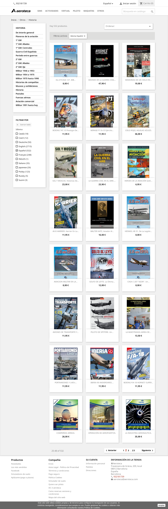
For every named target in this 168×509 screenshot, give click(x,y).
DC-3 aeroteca (55, 487)
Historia (20, 28)
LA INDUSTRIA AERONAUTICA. (138, 433)
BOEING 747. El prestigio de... (66, 130)
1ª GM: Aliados (23, 44)
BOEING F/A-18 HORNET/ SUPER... (138, 382)
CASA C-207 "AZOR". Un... (138, 281)
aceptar (161, 505)
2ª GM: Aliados (23, 63)
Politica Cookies (55, 477)
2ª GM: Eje (20, 67)
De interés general (25, 32)
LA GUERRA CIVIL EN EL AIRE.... (102, 180)
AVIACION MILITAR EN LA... (66, 281)
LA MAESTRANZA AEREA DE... (138, 332)
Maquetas (88, 10)
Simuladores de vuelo (20, 474)
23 (133, 450)
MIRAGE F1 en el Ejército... (102, 130)
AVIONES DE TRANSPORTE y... (66, 332)
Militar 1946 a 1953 (25, 70)
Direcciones (91, 470)
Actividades (51, 10)
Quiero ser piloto (56, 484)
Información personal (95, 463)
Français (25, 154)
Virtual (65, 10)
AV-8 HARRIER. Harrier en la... (66, 231)
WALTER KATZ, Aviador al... (102, 231)
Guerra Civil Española (26, 51)
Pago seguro (54, 474)
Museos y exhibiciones (27, 86)
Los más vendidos (19, 467)
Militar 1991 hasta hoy (27, 105)
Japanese (25, 167)
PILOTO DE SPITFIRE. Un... (102, 332)
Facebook (15, 470)
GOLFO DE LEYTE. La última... (102, 281)
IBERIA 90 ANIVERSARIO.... (102, 382)
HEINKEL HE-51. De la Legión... (138, 231)
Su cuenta (92, 459)
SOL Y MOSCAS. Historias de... (65, 180)
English (25, 146)
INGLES (23, 159)
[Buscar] (138, 11)
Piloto (76, 10)
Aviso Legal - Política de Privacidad (64, 467)
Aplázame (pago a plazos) (22, 477)
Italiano (24, 163)
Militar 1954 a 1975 (25, 74)
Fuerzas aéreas (23, 97)
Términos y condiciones (59, 470)
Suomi (23, 180)
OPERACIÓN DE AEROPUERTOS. (102, 433)
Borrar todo (23, 124)
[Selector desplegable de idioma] (108, 3)
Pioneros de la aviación (27, 36)
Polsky (24, 171)
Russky (23, 175)
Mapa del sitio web (57, 497)
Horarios (52, 501)
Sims (39, 10)
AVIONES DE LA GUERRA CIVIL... (102, 80)
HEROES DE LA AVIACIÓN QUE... (138, 180)
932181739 (21, 3)
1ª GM (19, 40)
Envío (51, 464)
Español (25, 150)
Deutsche (25, 142)
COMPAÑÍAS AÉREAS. (65, 433)
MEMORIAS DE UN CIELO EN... (138, 80)
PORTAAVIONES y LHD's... (66, 382)
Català (23, 133)
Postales (20, 93)
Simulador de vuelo (57, 481)
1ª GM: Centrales (24, 47)
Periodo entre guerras (26, 55)
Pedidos (89, 467)
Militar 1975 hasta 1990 (27, 78)
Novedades (16, 464)
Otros (100, 10)
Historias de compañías (27, 82)
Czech (23, 138)
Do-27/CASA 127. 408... (66, 80)
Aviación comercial (25, 101)
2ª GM (19, 59)
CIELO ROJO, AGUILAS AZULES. (138, 130)
